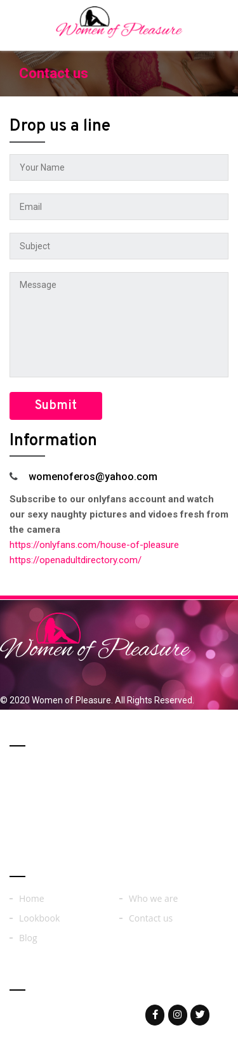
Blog (28, 938)
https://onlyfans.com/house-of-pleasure (94, 545)
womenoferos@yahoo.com (90, 1014)
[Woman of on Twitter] (199, 1015)
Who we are (153, 898)
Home (31, 898)
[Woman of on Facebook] (154, 1015)
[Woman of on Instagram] (177, 1015)
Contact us (151, 918)
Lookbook (39, 918)
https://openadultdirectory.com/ (76, 560)
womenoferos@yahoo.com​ (93, 477)
